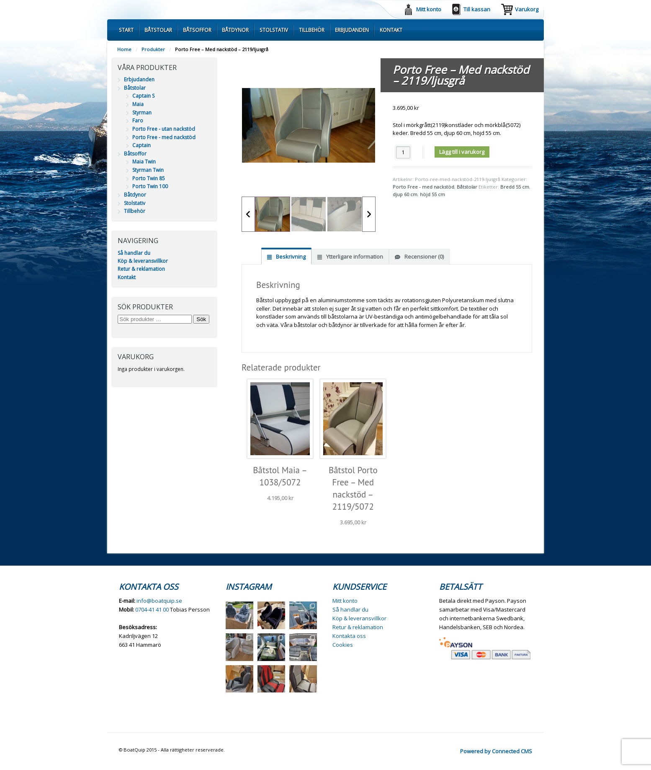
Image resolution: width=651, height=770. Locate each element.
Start (126, 29)
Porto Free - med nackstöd (423, 187)
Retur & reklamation (141, 268)
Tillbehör (311, 29)
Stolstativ (274, 29)
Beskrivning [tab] (290, 256)
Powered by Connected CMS (496, 751)
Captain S (143, 95)
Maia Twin (144, 161)
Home (124, 49)
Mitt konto (428, 9)
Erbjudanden (352, 29)
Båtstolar (158, 29)
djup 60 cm (405, 194)
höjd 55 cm (432, 194)
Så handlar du (134, 253)
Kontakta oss (349, 636)
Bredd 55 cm (514, 187)
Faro (137, 120)
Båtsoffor (197, 29)
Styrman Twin (148, 170)
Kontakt (391, 29)
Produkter (153, 49)
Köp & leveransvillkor (143, 260)
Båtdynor (235, 29)
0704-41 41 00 (152, 609)
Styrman (142, 112)
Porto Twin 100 (150, 186)
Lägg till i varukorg (461, 152)
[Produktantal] (403, 152)
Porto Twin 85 (148, 178)
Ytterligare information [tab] (354, 256)
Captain (141, 145)
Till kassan (476, 9)
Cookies (342, 644)
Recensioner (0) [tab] (423, 256)
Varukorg (526, 9)
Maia (138, 104)
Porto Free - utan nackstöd (163, 128)
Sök (201, 319)
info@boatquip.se (159, 600)
